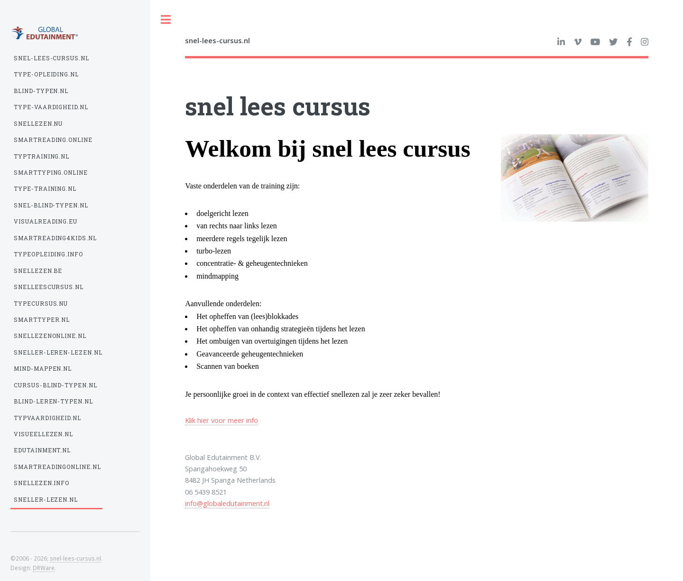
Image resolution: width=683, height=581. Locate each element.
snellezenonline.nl (50, 335)
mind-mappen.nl (43, 368)
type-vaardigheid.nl (51, 107)
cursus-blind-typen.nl (56, 385)
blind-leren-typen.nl (53, 401)
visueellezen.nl (44, 434)
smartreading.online (53, 139)
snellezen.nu (38, 123)
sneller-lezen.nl (46, 499)
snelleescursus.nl (49, 286)
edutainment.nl (42, 450)
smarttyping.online (51, 172)
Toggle (166, 19)
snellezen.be (38, 270)
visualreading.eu (46, 221)
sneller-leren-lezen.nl (58, 352)
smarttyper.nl (42, 319)
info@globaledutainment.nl (227, 503)
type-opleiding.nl (46, 74)
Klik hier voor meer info (221, 420)
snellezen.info (42, 483)
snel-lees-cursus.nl (52, 58)
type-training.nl (45, 188)
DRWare (44, 568)
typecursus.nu (41, 303)
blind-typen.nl (41, 90)
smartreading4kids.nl (55, 238)
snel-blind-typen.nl (51, 205)
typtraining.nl (42, 156)
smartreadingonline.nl (58, 466)
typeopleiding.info (48, 254)
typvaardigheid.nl (48, 418)
